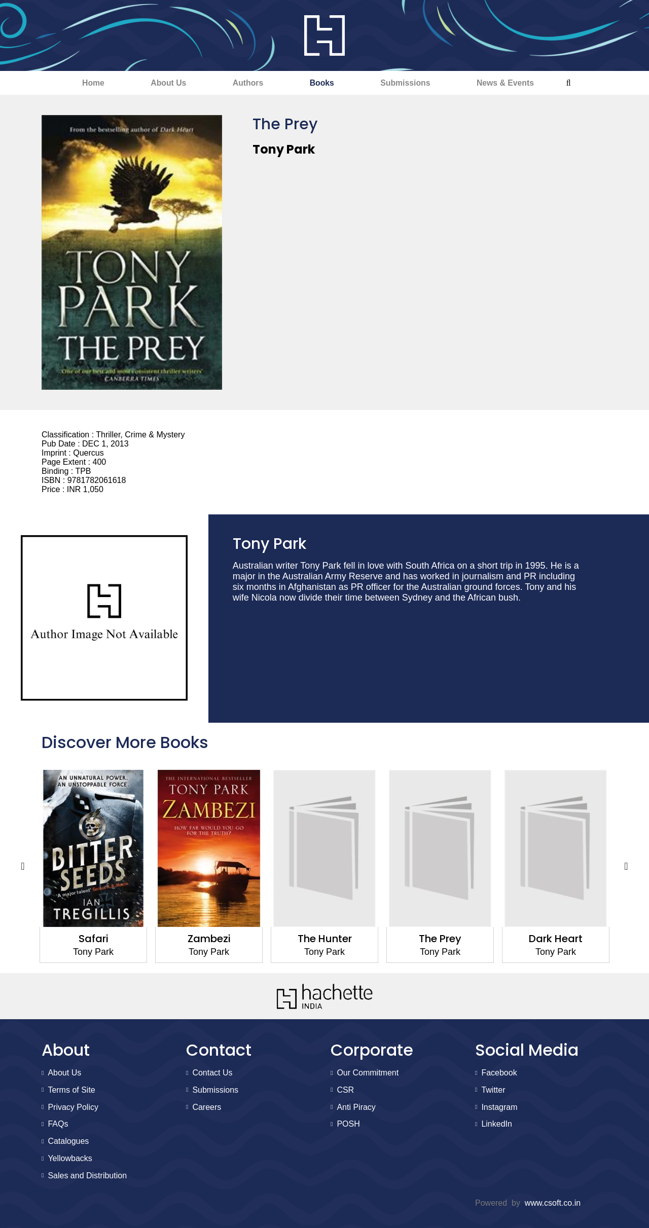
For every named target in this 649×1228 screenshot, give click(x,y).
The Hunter (325, 939)
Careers (206, 1107)
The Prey (440, 939)
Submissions (412, 83)
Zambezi (209, 939)
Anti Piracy (356, 1107)
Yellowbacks (70, 1159)
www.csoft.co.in (553, 1203)
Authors (245, 83)
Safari (94, 939)
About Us (161, 83)
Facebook (499, 1073)
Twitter (493, 1090)
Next (626, 867)
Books (323, 83)
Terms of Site (71, 1090)
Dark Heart (556, 939)
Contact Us (212, 1073)
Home (80, 83)
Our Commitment (368, 1073)
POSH (348, 1124)
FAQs (58, 1124)
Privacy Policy (73, 1107)
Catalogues (68, 1141)
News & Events (517, 83)
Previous (22, 867)
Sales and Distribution (87, 1176)
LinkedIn (496, 1124)
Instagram (499, 1107)
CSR (345, 1090)
